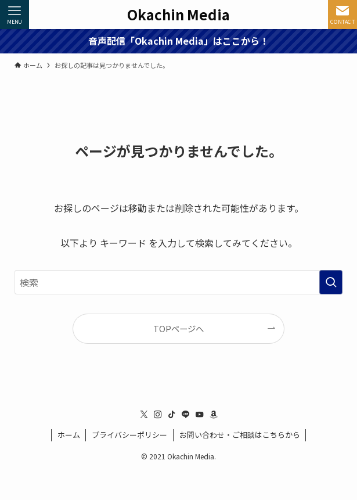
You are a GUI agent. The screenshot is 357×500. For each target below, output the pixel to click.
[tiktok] (172, 414)
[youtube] (199, 414)
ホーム (68, 434)
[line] (186, 414)
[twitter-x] (144, 414)
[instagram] (158, 414)
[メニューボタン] (14, 14)
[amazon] (213, 414)
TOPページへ (178, 328)
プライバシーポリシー (129, 434)
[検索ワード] (179, 282)
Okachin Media (178, 14)
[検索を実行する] (330, 282)
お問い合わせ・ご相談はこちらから (239, 434)
